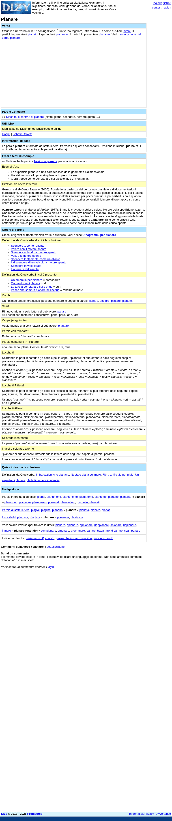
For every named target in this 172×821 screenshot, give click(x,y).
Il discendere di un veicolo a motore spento (38, 262)
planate (127, 300)
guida (167, 7)
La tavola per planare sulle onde (31, 286)
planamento (70, 496)
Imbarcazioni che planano (52, 474)
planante (104, 34)
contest (156, 7)
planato (33, 34)
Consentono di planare (25, 283)
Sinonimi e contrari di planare (25, 117)
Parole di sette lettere (16, 510)
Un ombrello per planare (26, 280)
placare (116, 300)
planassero (39, 502)
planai (41, 496)
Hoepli (6, 134)
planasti (94, 502)
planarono (10, 502)
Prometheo (35, 813)
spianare (116, 525)
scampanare (132, 530)
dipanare (117, 530)
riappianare (101, 525)
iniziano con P (34, 538)
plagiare (35, 517)
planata (84, 510)
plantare (63, 325)
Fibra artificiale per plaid (118, 474)
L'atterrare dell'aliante (25, 269)
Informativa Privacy (141, 813)
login (51, 567)
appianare (86, 525)
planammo (86, 496)
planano (113, 496)
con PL (49, 538)
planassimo (67, 502)
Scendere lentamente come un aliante (35, 259)
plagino (46, 510)
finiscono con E (103, 538)
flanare (93, 300)
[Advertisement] (137, 600)
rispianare (129, 525)
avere (127, 31)
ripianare (72, 525)
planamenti (54, 496)
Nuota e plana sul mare (86, 474)
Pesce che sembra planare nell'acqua (35, 290)
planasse (25, 502)
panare (61, 311)
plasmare (63, 517)
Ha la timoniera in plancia (43, 480)
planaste (82, 502)
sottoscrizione (55, 546)
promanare (78, 530)
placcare (22, 517)
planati (106, 510)
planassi (53, 502)
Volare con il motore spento (28, 249)
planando (62, 34)
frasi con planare (45, 161)
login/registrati (162, 3)
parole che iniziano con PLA (74, 538)
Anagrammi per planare (99, 235)
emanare (63, 530)
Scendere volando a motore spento (33, 252)
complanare (48, 530)
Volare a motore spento (26, 255)
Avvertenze (163, 813)
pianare (105, 300)
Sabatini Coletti (22, 134)
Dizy (4, 813)
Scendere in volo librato (26, 265)
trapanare (103, 530)
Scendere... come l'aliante (27, 245)
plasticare (77, 517)
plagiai (35, 510)
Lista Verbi (9, 517)
